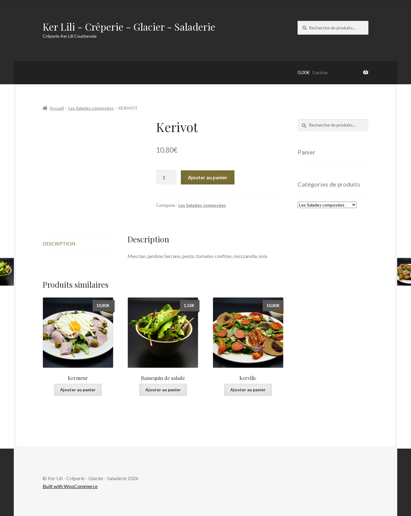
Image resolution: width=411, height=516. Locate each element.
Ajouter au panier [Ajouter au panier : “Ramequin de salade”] (163, 389)
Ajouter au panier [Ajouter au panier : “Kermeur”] (78, 389)
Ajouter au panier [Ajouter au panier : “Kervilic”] (248, 389)
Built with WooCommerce (70, 486)
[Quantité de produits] (166, 177)
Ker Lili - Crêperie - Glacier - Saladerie (129, 26)
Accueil (57, 108)
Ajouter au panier (207, 177)
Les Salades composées (91, 108)
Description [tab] (59, 243)
